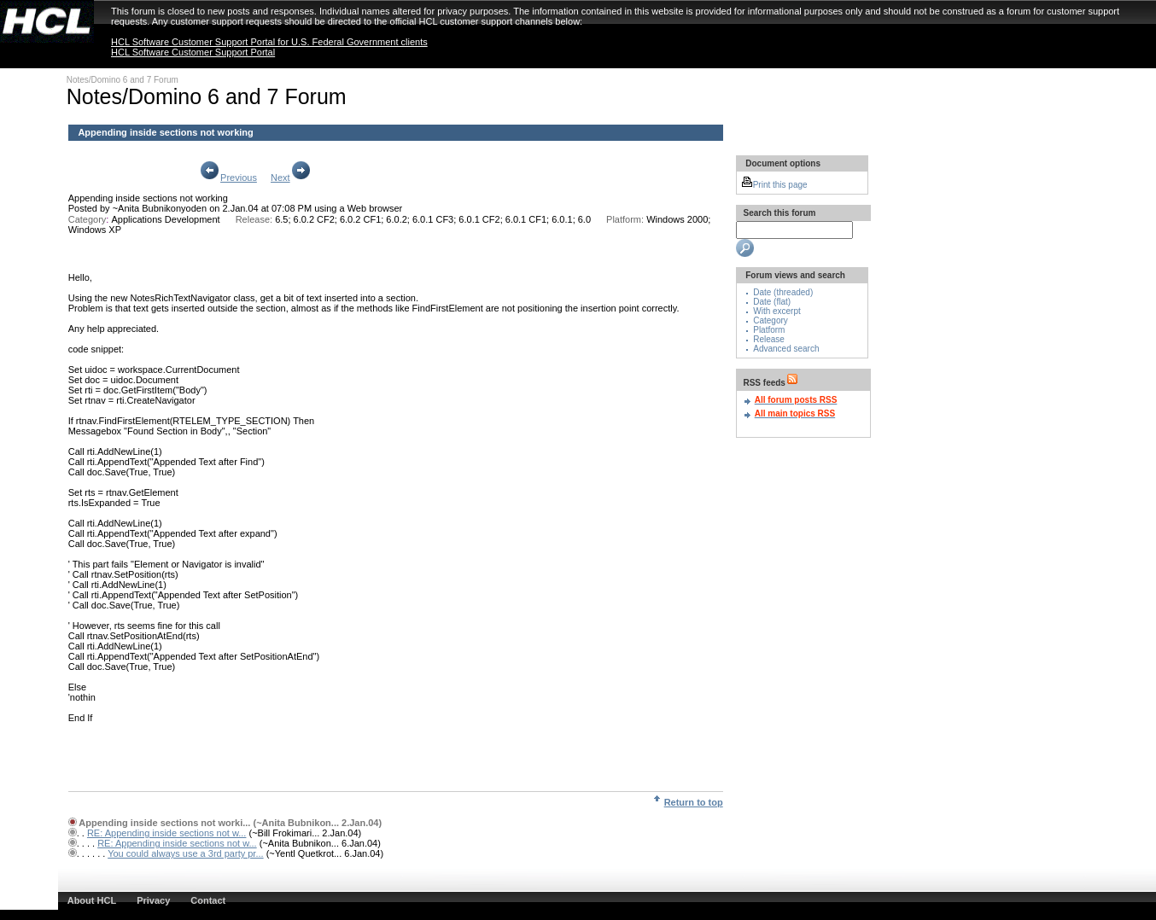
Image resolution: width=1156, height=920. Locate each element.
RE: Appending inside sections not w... (167, 833)
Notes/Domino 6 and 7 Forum (122, 79)
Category (770, 320)
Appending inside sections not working (148, 198)
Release (769, 339)
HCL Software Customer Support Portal (193, 52)
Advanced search (786, 348)
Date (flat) (772, 301)
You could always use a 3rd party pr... (185, 853)
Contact (207, 900)
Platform (769, 330)
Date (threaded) (783, 292)
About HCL (91, 900)
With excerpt (777, 311)
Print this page (774, 184)
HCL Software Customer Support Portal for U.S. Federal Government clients (269, 42)
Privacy (153, 900)
